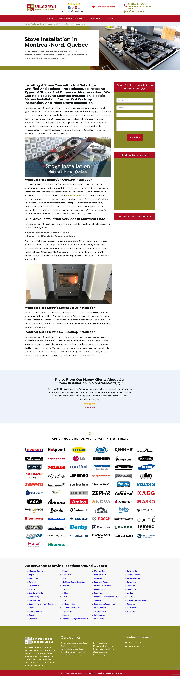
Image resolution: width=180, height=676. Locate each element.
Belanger (32, 582)
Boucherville (34, 585)
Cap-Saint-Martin (36, 593)
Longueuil (65, 615)
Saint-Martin (132, 571)
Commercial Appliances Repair (74, 643)
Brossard (32, 589)
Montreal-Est (99, 571)
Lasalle (64, 596)
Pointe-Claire (99, 589)
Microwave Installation (103, 646)
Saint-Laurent (99, 615)
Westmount (131, 611)
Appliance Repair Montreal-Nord (44, 24)
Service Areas (96, 18)
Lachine (65, 593)
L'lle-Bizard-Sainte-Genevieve (73, 582)
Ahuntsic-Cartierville (37, 571)
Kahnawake (66, 574)
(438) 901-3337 (134, 11)
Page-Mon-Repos (101, 582)
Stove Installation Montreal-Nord (72, 24)
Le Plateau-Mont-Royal (71, 607)
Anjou (31, 574)
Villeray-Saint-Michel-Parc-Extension (137, 602)
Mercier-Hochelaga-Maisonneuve (75, 618)
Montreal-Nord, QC (137, 646)
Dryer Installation (100, 643)
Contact (111, 18)
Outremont (98, 578)
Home (50, 18)
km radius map (134, 183)
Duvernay (33, 618)
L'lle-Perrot (66, 585)
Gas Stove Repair (73, 195)
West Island (131, 607)
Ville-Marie (131, 596)
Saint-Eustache (100, 611)
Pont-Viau (98, 593)
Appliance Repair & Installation (71, 18)
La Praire (65, 589)
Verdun (130, 593)
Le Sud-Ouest (67, 611)
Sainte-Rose (131, 582)
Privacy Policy (99, 655)
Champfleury (34, 596)
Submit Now (135, 137)
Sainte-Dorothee (133, 578)
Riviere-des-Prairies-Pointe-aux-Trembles (107, 598)
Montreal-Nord (100, 574)
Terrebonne (131, 589)
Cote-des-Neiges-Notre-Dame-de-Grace (42, 606)
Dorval (31, 615)
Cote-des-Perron (35, 611)
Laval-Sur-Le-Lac (68, 604)
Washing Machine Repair (72, 655)
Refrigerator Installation (103, 649)
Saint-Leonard (99, 618)
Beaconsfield (34, 578)
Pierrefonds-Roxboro (102, 585)
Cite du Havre (34, 600)
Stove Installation (100, 652)
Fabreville (65, 571)
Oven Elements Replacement (74, 652)
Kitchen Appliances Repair (72, 649)
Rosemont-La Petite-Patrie (104, 604)
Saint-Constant (100, 607)
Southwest (131, 585)
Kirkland (65, 578)
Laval (64, 600)
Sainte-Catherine (133, 574)
